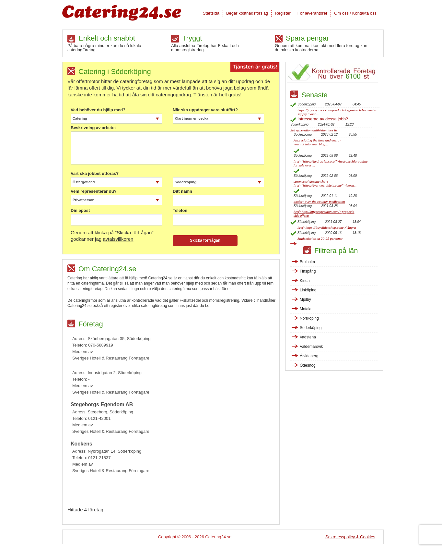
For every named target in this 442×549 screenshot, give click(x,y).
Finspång (308, 271)
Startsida (211, 13)
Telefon (180, 210)
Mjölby (305, 299)
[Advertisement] (173, 492)
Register (282, 13)
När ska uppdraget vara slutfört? (205, 110)
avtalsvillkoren (118, 239)
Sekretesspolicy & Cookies (350, 537)
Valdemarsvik (311, 346)
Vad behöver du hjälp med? (98, 110)
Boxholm (307, 262)
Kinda (305, 280)
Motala (305, 309)
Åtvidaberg (309, 356)
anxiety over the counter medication (319, 201)
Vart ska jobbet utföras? (95, 173)
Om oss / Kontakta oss (355, 13)
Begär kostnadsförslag (247, 13)
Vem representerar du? (94, 191)
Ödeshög (308, 365)
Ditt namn (182, 191)
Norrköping (309, 318)
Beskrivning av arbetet (93, 128)
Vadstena (308, 337)
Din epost (80, 210)
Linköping (308, 290)
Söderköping (310, 327)
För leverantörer (312, 13)
